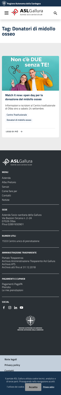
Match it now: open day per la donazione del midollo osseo (24, 97)
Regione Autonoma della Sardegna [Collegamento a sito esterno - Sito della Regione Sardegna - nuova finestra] (24, 3)
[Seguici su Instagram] (10, 307)
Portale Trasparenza (12, 258)
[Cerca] (55, 13)
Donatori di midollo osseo (19, 120)
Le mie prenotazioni (12, 290)
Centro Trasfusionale (17, 114)
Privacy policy (12, 365)
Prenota (6, 287)
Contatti (9, 371)
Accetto (33, 387)
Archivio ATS (8, 264)
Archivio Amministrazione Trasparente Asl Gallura (28, 261)
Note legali (11, 359)
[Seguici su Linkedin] (16, 307)
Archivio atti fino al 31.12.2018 (19, 267)
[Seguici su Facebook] (4, 307)
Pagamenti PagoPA (12, 284)
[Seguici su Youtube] (21, 307)
